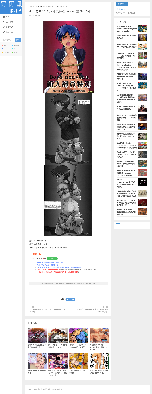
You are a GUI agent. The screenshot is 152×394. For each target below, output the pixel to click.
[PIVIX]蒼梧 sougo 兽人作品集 (78, 363)
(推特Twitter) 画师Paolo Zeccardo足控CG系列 (78, 338)
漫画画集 (50, 6)
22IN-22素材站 (11, 7)
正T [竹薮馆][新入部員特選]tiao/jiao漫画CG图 (59, 11)
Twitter (15, 49)
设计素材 (8, 22)
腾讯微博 (16, 45)
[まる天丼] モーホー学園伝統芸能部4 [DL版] (99, 363)
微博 (4, 45)
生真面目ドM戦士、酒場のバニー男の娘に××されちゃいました (58, 364)
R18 (68, 299)
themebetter (55, 389)
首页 (6, 17)
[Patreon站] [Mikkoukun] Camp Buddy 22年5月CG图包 (47, 310)
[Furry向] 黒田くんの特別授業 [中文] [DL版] (58, 338)
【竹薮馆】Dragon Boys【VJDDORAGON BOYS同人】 (92, 310)
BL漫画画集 (59, 6)
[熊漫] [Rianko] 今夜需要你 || (37, 363)
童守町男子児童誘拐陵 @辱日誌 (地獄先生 (37, 338)
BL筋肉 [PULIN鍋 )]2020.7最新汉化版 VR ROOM (99, 339)
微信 (14, 52)
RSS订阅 (5, 52)
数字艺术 (8, 27)
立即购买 (52, 259)
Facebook (6, 49)
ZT (73, 299)
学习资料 (8, 32)
